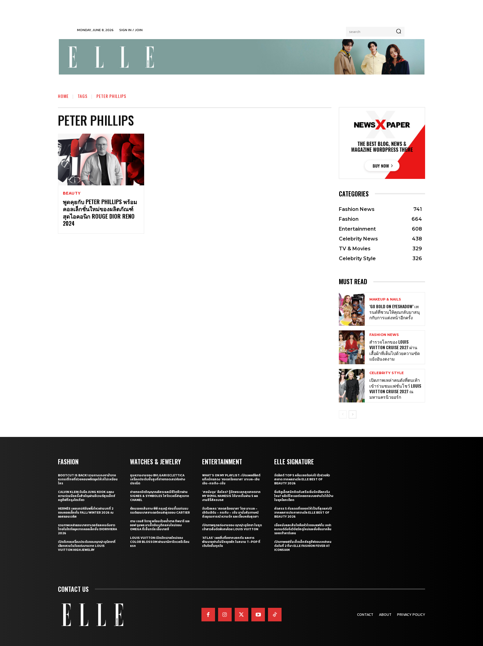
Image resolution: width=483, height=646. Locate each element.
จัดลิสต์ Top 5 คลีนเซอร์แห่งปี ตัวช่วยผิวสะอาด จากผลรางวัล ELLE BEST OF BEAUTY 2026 (302, 479)
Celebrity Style (386, 373)
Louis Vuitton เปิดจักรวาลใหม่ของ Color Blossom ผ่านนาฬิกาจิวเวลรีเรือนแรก (159, 541)
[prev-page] (343, 414)
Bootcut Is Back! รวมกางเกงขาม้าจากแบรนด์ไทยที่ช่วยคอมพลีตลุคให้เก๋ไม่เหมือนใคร (88, 479)
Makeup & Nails (385, 299)
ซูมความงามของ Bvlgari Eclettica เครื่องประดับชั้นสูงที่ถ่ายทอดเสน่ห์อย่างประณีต (157, 479)
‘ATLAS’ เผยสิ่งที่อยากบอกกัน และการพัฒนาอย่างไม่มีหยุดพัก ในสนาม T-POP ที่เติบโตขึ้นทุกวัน (231, 541)
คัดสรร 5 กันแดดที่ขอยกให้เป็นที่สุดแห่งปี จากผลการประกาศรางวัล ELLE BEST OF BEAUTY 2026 (303, 512)
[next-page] (352, 414)
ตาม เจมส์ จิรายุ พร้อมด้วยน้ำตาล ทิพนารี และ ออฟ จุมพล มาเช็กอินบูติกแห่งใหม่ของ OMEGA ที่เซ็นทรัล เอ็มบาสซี (160, 525)
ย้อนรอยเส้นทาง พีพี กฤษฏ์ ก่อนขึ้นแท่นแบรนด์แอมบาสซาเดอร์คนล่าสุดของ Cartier (160, 510)
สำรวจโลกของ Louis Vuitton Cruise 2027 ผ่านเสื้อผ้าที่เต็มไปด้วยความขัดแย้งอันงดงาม (394, 350)
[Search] (398, 32)
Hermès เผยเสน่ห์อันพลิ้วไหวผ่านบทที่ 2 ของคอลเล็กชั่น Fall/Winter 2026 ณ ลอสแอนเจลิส (85, 512)
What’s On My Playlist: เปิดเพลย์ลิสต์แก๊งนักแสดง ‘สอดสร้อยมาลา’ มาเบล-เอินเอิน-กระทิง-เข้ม (231, 479)
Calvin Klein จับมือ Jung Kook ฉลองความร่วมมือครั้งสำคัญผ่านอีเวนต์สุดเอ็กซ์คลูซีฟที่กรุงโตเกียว (86, 496)
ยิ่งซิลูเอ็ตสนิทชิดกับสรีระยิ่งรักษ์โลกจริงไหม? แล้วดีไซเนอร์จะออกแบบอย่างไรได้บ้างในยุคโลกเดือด (303, 496)
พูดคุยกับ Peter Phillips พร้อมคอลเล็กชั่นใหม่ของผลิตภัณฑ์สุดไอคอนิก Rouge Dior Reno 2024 (100, 212)
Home (63, 96)
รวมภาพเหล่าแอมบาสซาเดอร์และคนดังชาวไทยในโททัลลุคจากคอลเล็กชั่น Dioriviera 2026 (87, 529)
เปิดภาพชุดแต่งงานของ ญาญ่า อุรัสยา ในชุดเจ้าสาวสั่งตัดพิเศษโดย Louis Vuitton (232, 527)
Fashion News (384, 335)
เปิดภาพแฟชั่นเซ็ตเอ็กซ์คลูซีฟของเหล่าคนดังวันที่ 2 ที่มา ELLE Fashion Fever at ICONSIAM (302, 545)
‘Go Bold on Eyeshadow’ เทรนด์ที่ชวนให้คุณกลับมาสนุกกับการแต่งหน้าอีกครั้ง (394, 312)
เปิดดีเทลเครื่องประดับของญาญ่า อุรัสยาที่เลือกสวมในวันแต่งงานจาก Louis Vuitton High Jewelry (87, 545)
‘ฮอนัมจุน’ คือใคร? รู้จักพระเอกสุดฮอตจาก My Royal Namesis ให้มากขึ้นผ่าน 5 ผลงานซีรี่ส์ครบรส (231, 496)
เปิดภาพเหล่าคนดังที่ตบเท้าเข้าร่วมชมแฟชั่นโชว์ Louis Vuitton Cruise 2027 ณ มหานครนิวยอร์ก (395, 388)
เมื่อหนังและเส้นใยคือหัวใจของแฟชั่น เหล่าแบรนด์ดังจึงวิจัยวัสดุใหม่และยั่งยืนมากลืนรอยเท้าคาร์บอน (302, 529)
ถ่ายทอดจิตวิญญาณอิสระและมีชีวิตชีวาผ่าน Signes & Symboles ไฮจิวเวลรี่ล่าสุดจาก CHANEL (159, 496)
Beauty (72, 193)
